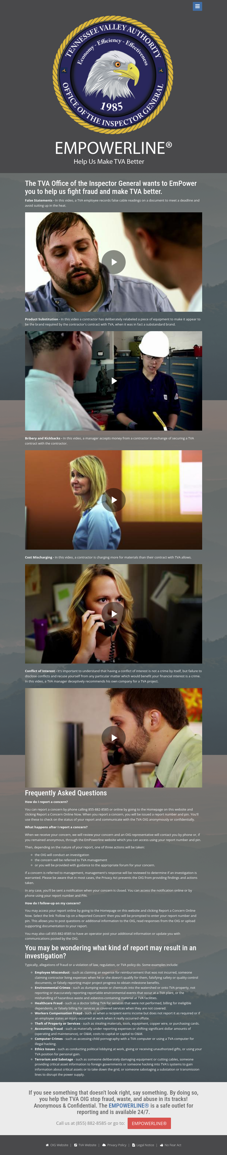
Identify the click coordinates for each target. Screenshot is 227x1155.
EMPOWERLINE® (129, 1105)
